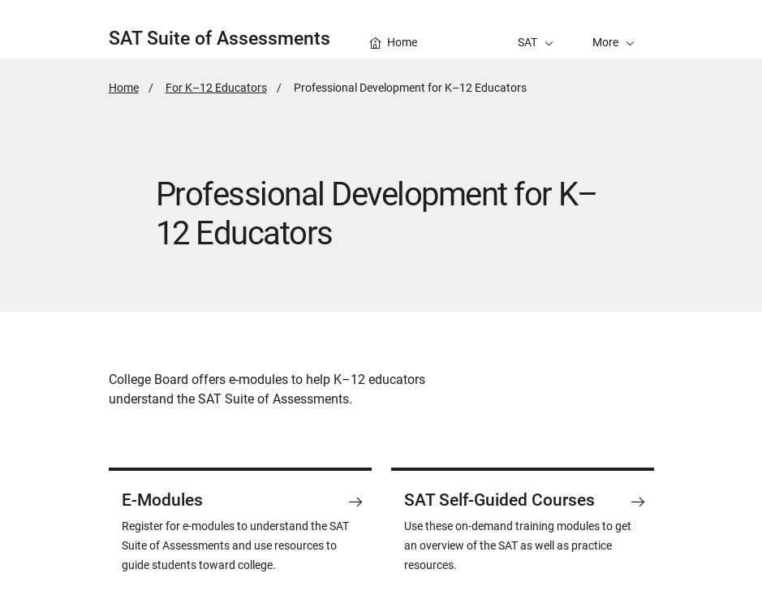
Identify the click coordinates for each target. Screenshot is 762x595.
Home (124, 87)
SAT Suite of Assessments (219, 39)
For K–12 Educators (216, 87)
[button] (613, 29)
